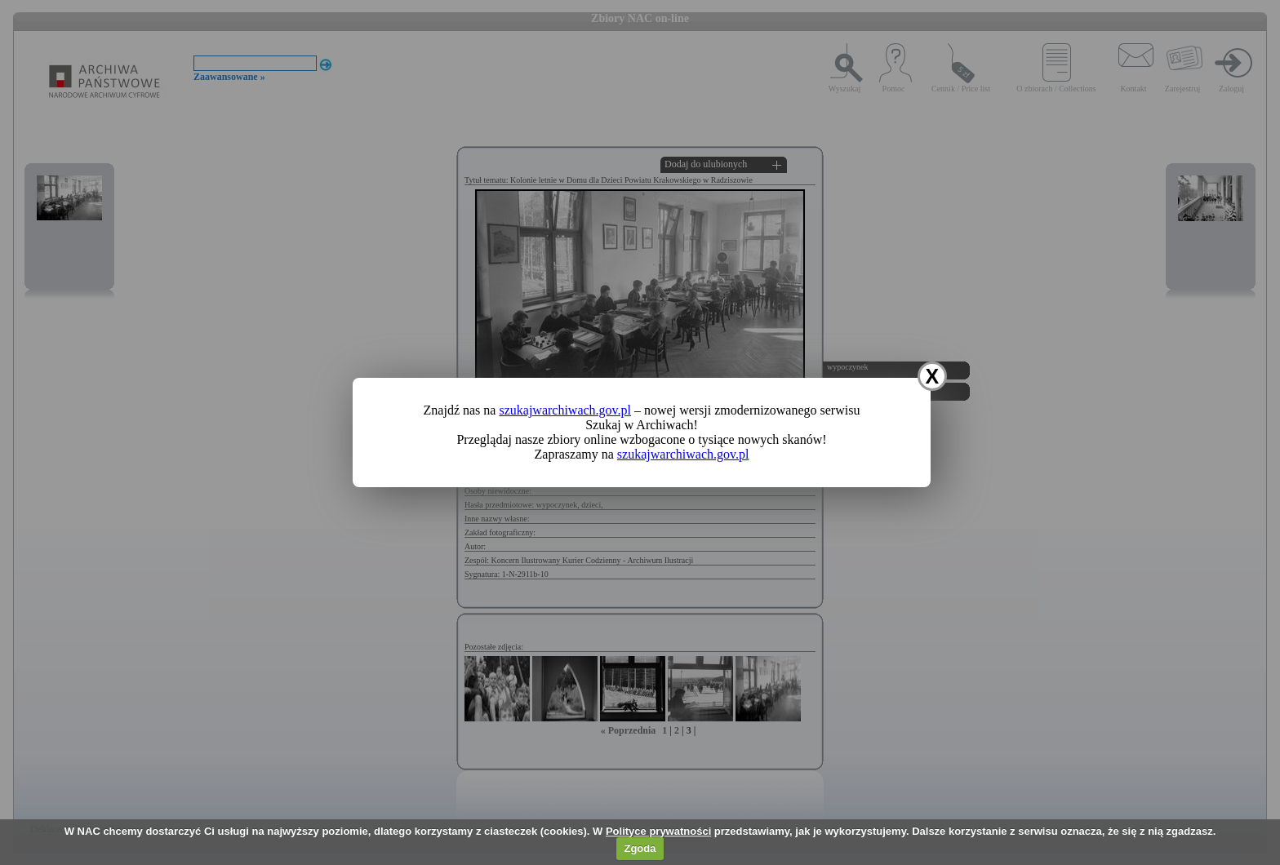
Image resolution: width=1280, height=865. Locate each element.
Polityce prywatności (658, 831)
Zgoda (640, 848)
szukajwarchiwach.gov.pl (565, 410)
